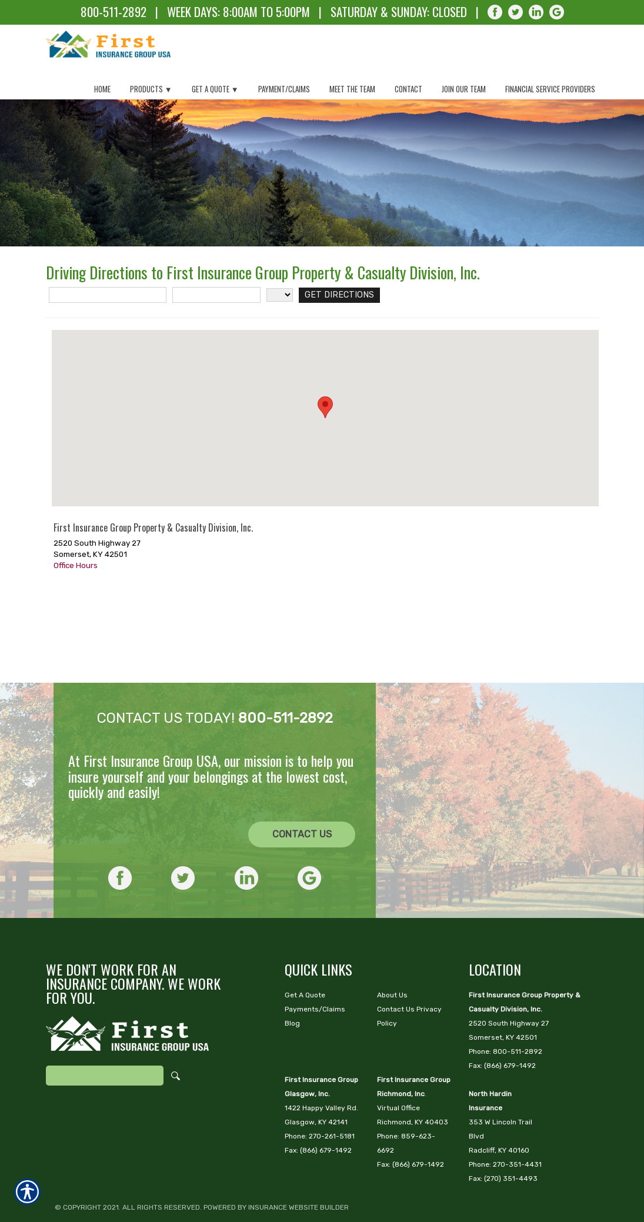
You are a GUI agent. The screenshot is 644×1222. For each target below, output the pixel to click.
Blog (292, 987)
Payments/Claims (315, 973)
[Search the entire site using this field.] (104, 1039)
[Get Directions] (335, 354)
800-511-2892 (113, 11)
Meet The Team (352, 89)
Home (102, 89)
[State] (279, 354)
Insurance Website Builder (298, 1171)
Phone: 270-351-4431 (505, 1128)
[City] (216, 354)
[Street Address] (107, 354)
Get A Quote (305, 958)
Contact (408, 89)
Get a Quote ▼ (215, 89)
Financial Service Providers (550, 89)
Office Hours (76, 624)
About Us (392, 958)
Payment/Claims (284, 89)
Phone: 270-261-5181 (320, 1100)
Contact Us (302, 797)
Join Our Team (464, 89)
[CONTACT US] (301, 798)
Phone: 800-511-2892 (505, 1015)
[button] (325, 467)
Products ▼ (151, 89)
